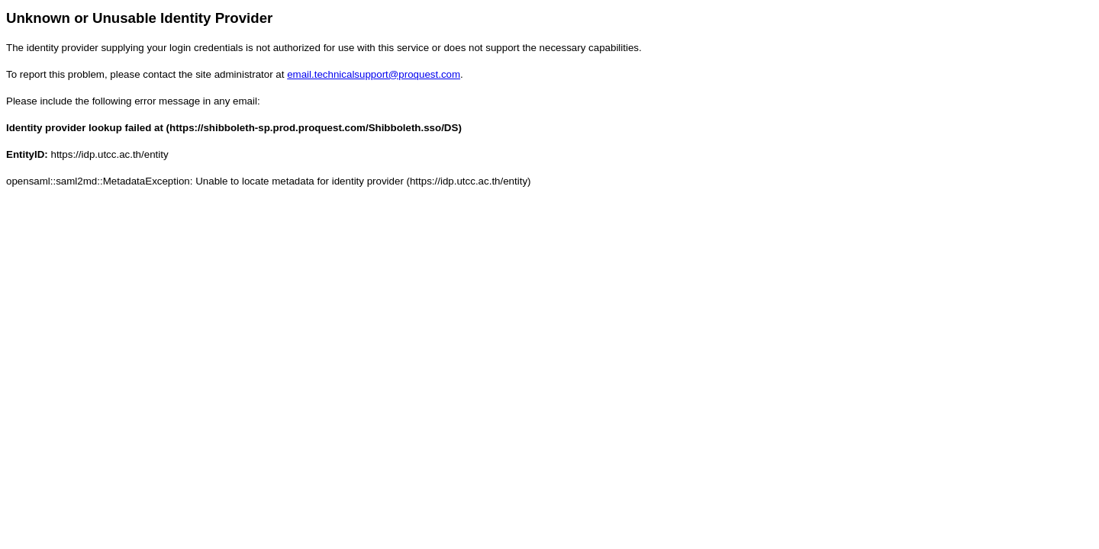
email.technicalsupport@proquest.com (373, 74)
